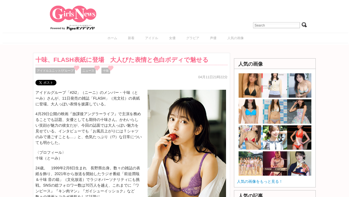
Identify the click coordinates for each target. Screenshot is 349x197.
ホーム (112, 38)
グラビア (192, 38)
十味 (106, 70)
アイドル (151, 38)
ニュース (88, 70)
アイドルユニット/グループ (55, 70)
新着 (131, 38)
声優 (213, 38)
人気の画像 (235, 38)
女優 (172, 38)
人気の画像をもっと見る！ (260, 181)
